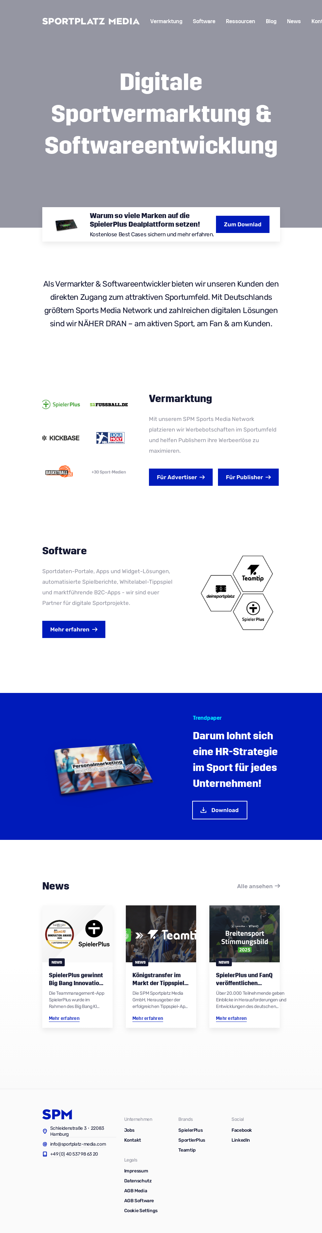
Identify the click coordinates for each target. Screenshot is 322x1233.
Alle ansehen (255, 886)
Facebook (242, 1130)
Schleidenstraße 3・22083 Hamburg (77, 1131)
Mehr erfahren (69, 629)
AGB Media (135, 1191)
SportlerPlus (191, 1140)
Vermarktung (166, 21)
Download (219, 810)
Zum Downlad (243, 224)
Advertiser (177, 477)
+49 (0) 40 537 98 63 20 (74, 1154)
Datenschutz (138, 1181)
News (294, 21)
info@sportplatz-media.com (78, 1144)
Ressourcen (240, 21)
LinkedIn (241, 1140)
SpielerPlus (190, 1130)
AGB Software (139, 1201)
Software (204, 21)
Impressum (136, 1171)
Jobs (129, 1130)
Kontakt (132, 1140)
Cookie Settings (141, 1210)
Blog (271, 21)
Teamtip (187, 1150)
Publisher (244, 477)
